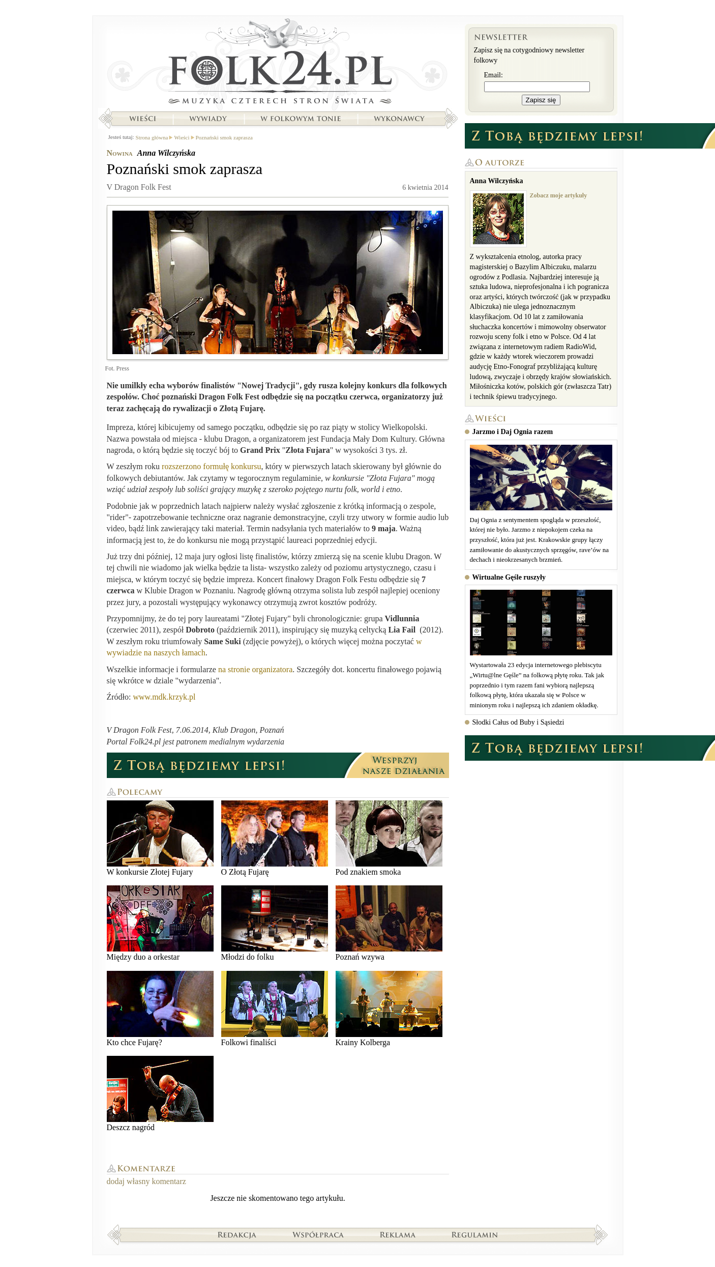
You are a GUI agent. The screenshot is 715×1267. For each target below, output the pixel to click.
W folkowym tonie (300, 118)
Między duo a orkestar (160, 923)
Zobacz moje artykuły (558, 195)
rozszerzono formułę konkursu (211, 466)
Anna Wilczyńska (166, 153)
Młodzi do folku (274, 923)
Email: (493, 75)
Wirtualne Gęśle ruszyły (509, 577)
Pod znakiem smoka (389, 838)
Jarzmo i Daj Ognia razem (512, 432)
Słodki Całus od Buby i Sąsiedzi (518, 722)
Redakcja (237, 1234)
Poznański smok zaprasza (224, 137)
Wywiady (208, 118)
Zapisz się (541, 100)
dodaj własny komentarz (146, 1181)
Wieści (142, 118)
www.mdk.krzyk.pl (164, 697)
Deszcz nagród (160, 1094)
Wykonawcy (400, 118)
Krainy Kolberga (389, 1009)
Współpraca (318, 1234)
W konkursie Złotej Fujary (160, 838)
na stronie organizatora (255, 669)
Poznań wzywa (389, 923)
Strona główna (278, 63)
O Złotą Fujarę (274, 838)
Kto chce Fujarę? (160, 1009)
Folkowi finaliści (274, 1009)
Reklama (398, 1234)
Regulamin (475, 1234)
